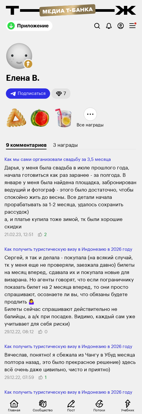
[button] (28, 64)
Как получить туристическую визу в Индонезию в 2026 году (68, 249)
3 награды (65, 145)
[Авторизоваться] (120, 25)
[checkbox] (132, 25)
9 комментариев (26, 145)
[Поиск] (97, 25)
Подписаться (28, 94)
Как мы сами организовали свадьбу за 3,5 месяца (57, 159)
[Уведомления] (109, 25)
